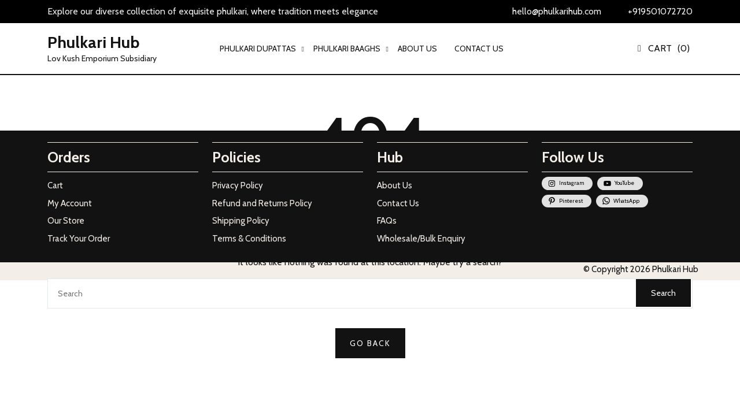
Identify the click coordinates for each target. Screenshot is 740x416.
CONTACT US (479, 48)
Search (663, 293)
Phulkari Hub (93, 42)
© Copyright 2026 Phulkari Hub (640, 269)
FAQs (387, 221)
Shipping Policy (240, 221)
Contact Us (398, 203)
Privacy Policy (237, 185)
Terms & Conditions (249, 238)
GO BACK (370, 343)
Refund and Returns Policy (262, 203)
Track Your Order (78, 238)
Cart (55, 185)
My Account (69, 203)
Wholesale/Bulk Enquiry (421, 238)
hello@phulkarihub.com (556, 11)
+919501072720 (660, 11)
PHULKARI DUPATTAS (258, 48)
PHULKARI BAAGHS (346, 48)
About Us (394, 185)
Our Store (65, 221)
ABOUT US (417, 48)
